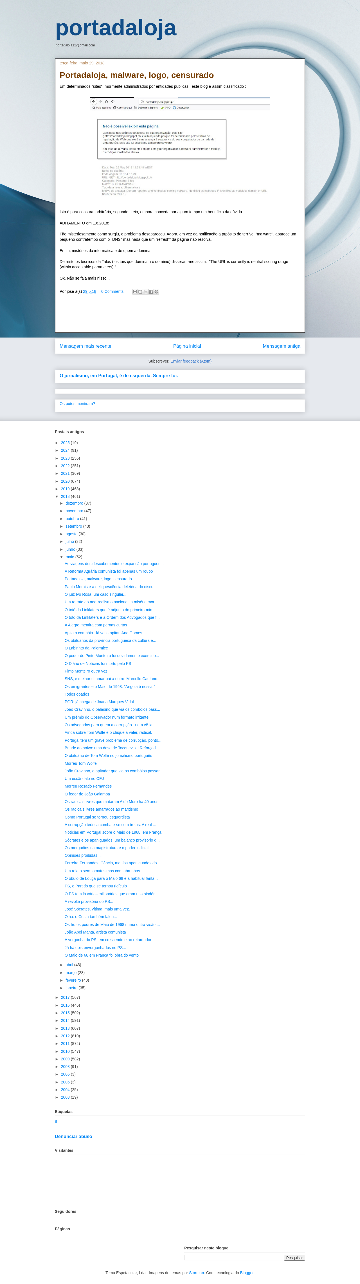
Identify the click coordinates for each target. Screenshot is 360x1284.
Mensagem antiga (281, 346)
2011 (66, 1043)
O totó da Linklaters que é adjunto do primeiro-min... (110, 610)
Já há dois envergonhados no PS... (95, 947)
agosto (72, 534)
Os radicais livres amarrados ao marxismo (101, 809)
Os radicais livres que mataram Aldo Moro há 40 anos (111, 801)
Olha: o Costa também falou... (91, 916)
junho (71, 549)
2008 (66, 1066)
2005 (66, 1082)
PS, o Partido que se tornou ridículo (96, 886)
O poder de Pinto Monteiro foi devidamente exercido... (112, 655)
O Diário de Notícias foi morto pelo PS (98, 663)
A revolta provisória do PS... (89, 901)
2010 (66, 1051)
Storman (196, 1272)
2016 (66, 1005)
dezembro (75, 503)
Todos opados (77, 694)
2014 (66, 1020)
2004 (66, 1089)
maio (70, 557)
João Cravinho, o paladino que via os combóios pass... (112, 709)
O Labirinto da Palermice (86, 648)
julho (70, 541)
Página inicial (187, 346)
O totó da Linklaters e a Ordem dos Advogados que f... (112, 617)
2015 (66, 1013)
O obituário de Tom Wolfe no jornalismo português (108, 755)
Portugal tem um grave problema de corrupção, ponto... (113, 740)
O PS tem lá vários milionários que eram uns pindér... (111, 894)
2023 (66, 458)
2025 (66, 442)
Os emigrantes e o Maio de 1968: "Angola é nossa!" (110, 686)
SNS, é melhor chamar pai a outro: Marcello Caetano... (113, 678)
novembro (75, 511)
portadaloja (115, 27)
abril (70, 965)
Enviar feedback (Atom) (191, 361)
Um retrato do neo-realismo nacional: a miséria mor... (111, 602)
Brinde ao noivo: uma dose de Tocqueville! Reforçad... (112, 748)
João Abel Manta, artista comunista (95, 932)
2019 (66, 489)
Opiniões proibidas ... (83, 855)
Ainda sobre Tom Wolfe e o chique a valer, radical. (108, 732)
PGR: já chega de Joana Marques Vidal (99, 702)
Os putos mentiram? (77, 403)
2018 (66, 496)
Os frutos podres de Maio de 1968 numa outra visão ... (112, 924)
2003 (66, 1097)
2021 (66, 473)
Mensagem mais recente (85, 346)
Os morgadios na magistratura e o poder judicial (106, 847)
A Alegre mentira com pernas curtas (96, 625)
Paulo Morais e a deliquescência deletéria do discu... (111, 586)
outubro (73, 518)
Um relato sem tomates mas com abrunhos (102, 871)
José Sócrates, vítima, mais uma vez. (97, 909)
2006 (66, 1074)
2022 (66, 466)
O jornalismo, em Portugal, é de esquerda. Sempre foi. (119, 375)
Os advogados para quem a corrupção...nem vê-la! (109, 725)
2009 (66, 1059)
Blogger (246, 1272)
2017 (66, 997)
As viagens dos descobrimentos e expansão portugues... (114, 563)
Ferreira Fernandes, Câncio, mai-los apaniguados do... (112, 863)
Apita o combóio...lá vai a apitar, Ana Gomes (103, 633)
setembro (74, 526)
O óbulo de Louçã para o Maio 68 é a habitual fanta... (111, 878)
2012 (66, 1036)
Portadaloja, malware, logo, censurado (98, 579)
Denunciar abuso (73, 1136)
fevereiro (74, 980)
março (72, 972)
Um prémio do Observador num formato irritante (106, 717)
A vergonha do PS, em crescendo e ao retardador (108, 939)
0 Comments (112, 291)
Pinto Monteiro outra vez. (87, 671)
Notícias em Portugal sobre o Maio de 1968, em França (113, 832)
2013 (66, 1028)
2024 (66, 450)
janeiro (72, 988)
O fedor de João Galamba (87, 794)
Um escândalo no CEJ (84, 778)
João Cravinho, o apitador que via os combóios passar (112, 771)
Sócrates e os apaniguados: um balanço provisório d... (112, 840)
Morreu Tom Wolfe (81, 763)
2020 (66, 481)
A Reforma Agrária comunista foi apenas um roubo (109, 571)
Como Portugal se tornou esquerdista (97, 817)
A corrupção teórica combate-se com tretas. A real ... (110, 824)
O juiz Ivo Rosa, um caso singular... (95, 594)
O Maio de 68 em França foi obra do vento (102, 955)
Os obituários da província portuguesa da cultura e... (110, 640)
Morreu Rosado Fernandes (88, 786)
